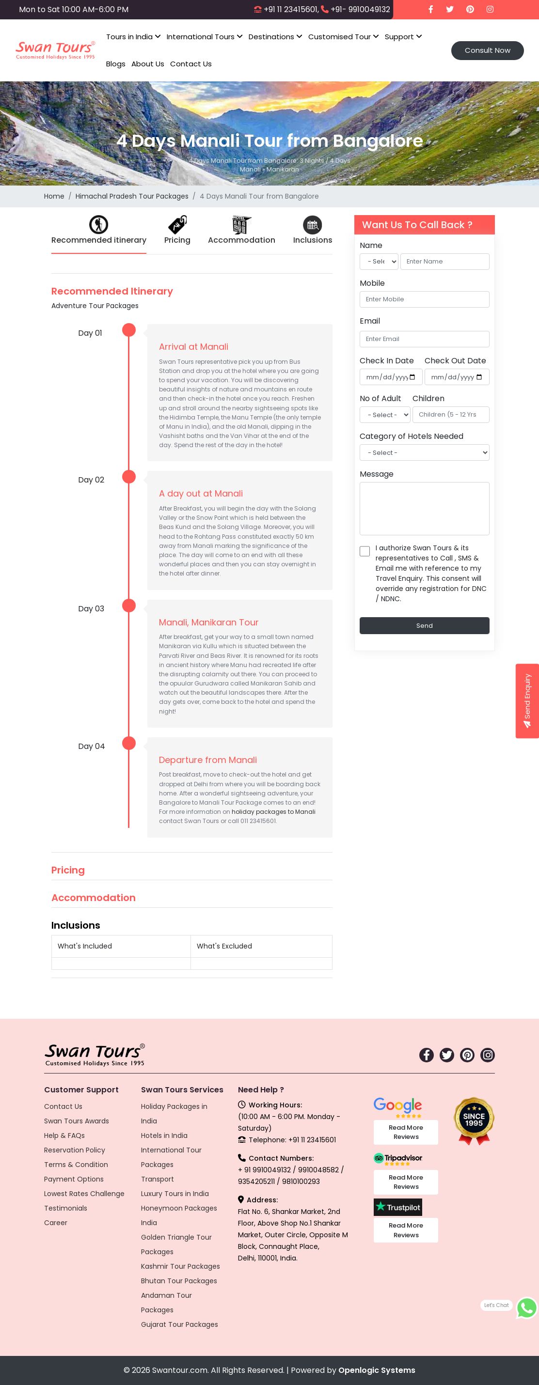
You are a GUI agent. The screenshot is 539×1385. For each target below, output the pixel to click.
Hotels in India (164, 1135)
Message (377, 474)
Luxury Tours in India (175, 1193)
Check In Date (387, 360)
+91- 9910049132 (360, 9)
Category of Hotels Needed (411, 436)
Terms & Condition (76, 1164)
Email (370, 321)
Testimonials (65, 1208)
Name (371, 245)
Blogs (116, 64)
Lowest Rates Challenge (84, 1193)
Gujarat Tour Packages (179, 1324)
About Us (147, 64)
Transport (157, 1179)
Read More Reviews (406, 1132)
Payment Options (74, 1179)
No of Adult (380, 398)
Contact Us (191, 64)
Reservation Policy (74, 1150)
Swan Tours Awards (76, 1121)
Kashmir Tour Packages (180, 1266)
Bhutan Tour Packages (179, 1281)
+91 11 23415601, (291, 9)
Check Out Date (455, 360)
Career (55, 1223)
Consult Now (487, 50)
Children (428, 398)
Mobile (372, 283)
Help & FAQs (64, 1135)
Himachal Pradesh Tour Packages (132, 196)
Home (54, 196)
